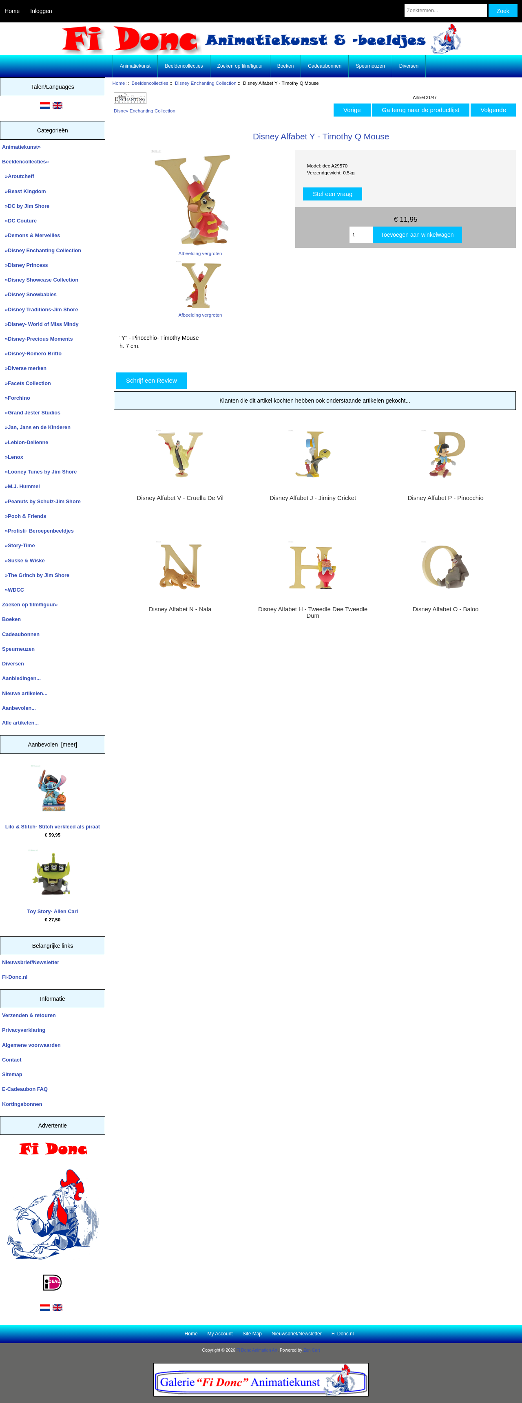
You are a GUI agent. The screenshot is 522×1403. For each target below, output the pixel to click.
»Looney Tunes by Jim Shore (39, 472)
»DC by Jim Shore (25, 206)
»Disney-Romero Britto (32, 353)
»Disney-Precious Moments (37, 339)
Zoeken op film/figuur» (30, 604)
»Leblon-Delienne (25, 442)
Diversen (408, 66)
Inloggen (41, 11)
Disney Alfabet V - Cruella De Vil (180, 498)
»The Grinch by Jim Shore (35, 575)
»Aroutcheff (18, 176)
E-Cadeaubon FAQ (25, 1089)
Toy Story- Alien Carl (52, 881)
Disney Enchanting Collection (206, 83)
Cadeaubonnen (324, 66)
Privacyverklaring (23, 1030)
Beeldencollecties (150, 83)
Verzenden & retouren (29, 1015)
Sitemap (12, 1074)
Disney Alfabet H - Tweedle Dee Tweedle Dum (312, 612)
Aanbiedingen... (21, 678)
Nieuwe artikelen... (24, 693)
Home (12, 11)
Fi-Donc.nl (14, 977)
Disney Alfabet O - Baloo (446, 609)
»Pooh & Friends (24, 516)
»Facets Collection (26, 383)
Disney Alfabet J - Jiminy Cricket (313, 498)
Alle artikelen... (20, 723)
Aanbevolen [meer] (52, 744)
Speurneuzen (370, 66)
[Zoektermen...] (446, 10)
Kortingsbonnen (22, 1104)
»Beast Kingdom (24, 191)
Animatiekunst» (21, 147)
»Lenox (12, 457)
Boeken (285, 66)
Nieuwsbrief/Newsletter (30, 962)
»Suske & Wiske (23, 560)
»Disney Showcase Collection (40, 280)
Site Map (252, 1334)
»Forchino (16, 398)
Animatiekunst (135, 66)
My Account (220, 1334)
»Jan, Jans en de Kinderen (36, 427)
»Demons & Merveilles (31, 235)
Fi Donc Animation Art (257, 1350)
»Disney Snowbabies (29, 294)
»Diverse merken (24, 368)
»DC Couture (19, 221)
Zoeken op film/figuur (240, 66)
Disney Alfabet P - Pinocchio (446, 498)
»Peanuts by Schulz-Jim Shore (41, 501)
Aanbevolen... (19, 708)
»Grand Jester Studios (31, 413)
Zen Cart (311, 1350)
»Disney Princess (25, 265)
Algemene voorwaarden (31, 1045)
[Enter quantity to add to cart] (361, 235)
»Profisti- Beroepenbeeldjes (38, 531)
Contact (11, 1060)
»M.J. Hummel (21, 486)
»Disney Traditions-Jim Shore (40, 309)
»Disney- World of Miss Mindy (40, 324)
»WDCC (13, 590)
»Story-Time (18, 545)
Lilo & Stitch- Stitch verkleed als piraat (52, 797)
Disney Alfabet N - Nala (180, 609)
